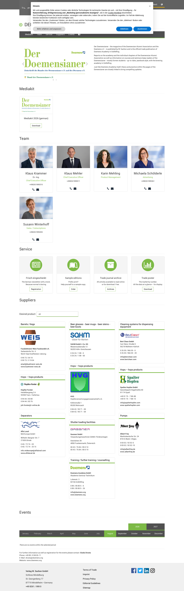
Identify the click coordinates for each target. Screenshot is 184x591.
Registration (36, 289)
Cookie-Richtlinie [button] (114, 13)
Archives (110, 289)
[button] (150, 6)
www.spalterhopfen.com (130, 405)
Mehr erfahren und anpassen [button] (49, 29)
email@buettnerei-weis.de (31, 364)
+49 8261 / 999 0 (33, 586)
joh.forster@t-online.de (30, 405)
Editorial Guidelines (91, 583)
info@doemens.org (78, 492)
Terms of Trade (90, 570)
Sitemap (86, 588)
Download (36, 126)
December (158, 534)
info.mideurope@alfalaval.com (33, 451)
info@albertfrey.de (127, 449)
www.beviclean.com (128, 359)
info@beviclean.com (128, 357)
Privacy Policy (89, 579)
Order (73, 289)
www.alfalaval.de (28, 453)
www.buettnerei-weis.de (30, 367)
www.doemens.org (78, 495)
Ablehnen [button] (124, 29)
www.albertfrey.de (127, 452)
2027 (155, 527)
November (146, 534)
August (110, 534)
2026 (137, 527)
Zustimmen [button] (142, 29)
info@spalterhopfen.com (130, 403)
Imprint (86, 574)
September (122, 534)
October (134, 534)
